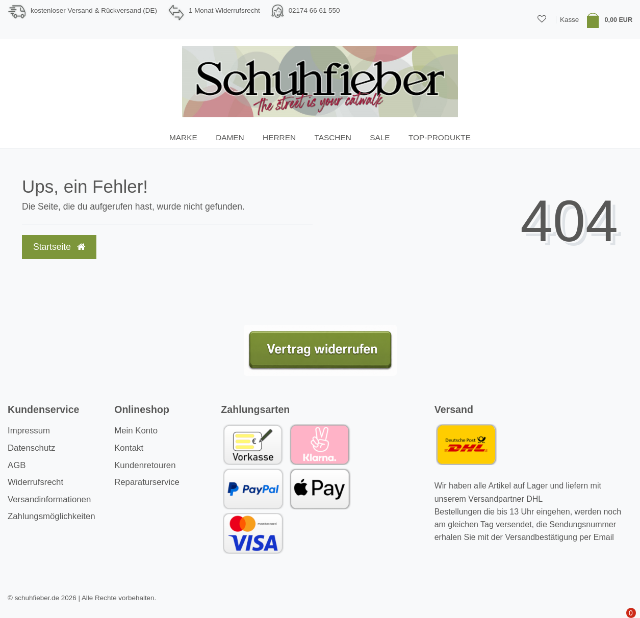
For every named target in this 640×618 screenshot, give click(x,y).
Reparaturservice (147, 482)
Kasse (569, 19)
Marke (183, 137)
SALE (380, 137)
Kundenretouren (144, 465)
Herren (279, 137)
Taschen (332, 137)
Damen (230, 137)
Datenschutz (31, 448)
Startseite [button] (59, 247)
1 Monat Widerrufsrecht (224, 10)
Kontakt (128, 448)
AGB (16, 465)
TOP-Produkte (439, 137)
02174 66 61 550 (314, 10)
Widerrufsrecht (35, 482)
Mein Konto (136, 430)
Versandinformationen (49, 499)
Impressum (29, 430)
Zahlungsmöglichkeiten (51, 516)
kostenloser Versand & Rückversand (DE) (94, 10)
